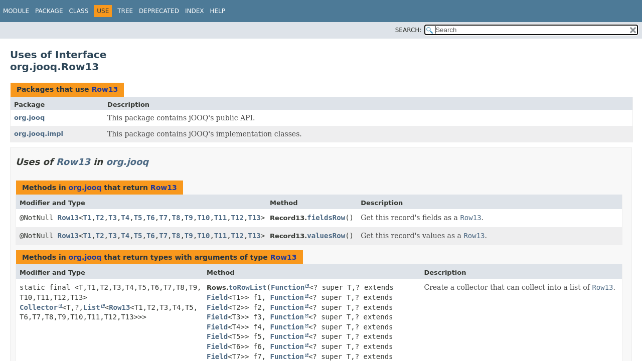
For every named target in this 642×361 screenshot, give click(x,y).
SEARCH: (408, 30)
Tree (125, 11)
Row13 (104, 89)
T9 (189, 218)
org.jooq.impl (38, 133)
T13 (254, 218)
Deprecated (159, 11)
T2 (100, 218)
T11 (220, 218)
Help (217, 11)
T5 (138, 218)
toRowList (248, 287)
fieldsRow (326, 218)
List (91, 307)
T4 (125, 218)
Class (78, 11)
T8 (176, 218)
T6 (150, 218)
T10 (203, 218)
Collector (39, 307)
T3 (112, 218)
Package (49, 11)
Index (194, 11)
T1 (87, 218)
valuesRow (326, 236)
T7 (163, 218)
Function (287, 287)
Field (217, 297)
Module (16, 11)
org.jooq (29, 117)
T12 (237, 218)
